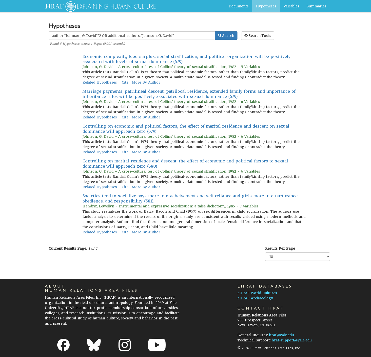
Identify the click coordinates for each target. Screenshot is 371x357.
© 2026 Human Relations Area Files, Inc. (268, 348)
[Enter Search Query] (132, 35)
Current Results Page (67, 248)
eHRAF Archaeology (255, 298)
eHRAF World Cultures (257, 293)
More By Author (146, 82)
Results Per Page (280, 248)
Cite (125, 82)
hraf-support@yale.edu (292, 340)
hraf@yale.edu (281, 335)
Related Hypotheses (99, 82)
